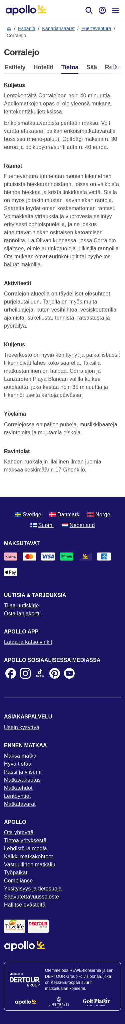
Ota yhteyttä (19, 832)
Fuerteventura (96, 28)
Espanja (26, 28)
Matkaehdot (18, 788)
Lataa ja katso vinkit (28, 642)
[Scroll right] (115, 68)
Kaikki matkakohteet (28, 856)
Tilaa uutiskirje (21, 605)
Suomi (42, 525)
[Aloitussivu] (25, 10)
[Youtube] (69, 673)
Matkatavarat (20, 804)
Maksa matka (20, 756)
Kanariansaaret (58, 28)
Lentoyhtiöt (17, 796)
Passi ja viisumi (23, 772)
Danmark (64, 514)
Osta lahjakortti (22, 613)
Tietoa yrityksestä (25, 840)
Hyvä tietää (17, 764)
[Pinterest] (54, 673)
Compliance (18, 880)
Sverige (28, 514)
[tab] (16, 69)
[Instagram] (25, 673)
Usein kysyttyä (21, 727)
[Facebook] (10, 673)
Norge (98, 514)
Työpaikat (15, 872)
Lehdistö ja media (25, 848)
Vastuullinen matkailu (29, 864)
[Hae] (89, 10)
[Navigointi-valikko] (115, 10)
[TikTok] (40, 673)
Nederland (78, 525)
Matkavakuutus (22, 780)
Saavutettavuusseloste (31, 897)
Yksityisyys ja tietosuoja (33, 888)
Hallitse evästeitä (25, 905)
